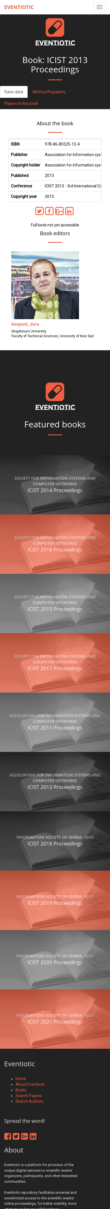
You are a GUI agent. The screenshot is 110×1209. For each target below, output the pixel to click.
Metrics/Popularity (49, 92)
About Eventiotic (30, 1084)
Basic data (14, 92)
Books (21, 1090)
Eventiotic (19, 7)
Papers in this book (21, 103)
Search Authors (29, 1101)
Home (21, 1078)
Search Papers (29, 1095)
